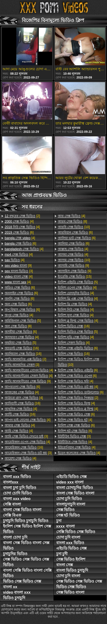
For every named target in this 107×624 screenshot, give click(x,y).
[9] (18, 266)
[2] (22, 216)
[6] (19, 232)
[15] (75, 277)
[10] (74, 227)
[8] (18, 326)
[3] (19, 271)
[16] (22, 348)
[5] (23, 321)
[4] (19, 221)
